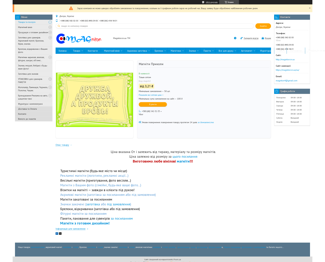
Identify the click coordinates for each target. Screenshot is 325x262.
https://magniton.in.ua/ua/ (287, 70)
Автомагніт (246, 51)
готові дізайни (169, 247)
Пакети (207, 51)
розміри (157, 247)
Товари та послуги (26, 22)
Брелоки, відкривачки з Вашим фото (32, 50)
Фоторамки (296, 51)
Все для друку (226, 51)
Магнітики (176, 51)
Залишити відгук (251, 38)
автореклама (183, 247)
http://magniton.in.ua (285, 59)
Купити (153, 104)
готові (76, 247)
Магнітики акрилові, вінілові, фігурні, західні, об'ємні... (31, 59)
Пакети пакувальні (232, 247)
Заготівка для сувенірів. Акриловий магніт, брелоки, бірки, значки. (31, 40)
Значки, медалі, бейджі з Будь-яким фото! (33, 67)
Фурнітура (265, 51)
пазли (193, 247)
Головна (62, 51)
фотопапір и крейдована (254, 247)
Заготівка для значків (28, 73)
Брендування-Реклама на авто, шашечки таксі (33, 97)
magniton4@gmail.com (286, 80)
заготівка (67, 247)
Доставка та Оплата (27, 108)
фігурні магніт (215, 247)
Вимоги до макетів (27, 118)
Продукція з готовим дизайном (33, 32)
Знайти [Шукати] (263, 26)
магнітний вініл (38, 247)
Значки (192, 51)
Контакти (22, 113)
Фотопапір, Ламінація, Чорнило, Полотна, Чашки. (33, 89)
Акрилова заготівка (137, 51)
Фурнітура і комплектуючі (30, 103)
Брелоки (159, 51)
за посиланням (122, 218)
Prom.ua (177, 260)
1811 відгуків (212, 2)
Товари (76, 51)
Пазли (280, 51)
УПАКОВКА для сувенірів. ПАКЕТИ (30, 81)
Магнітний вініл (25, 27)
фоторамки (202, 247)
